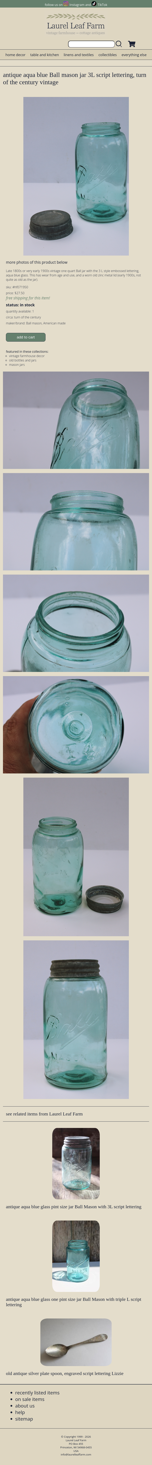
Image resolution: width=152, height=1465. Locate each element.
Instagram (76, 5)
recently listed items (37, 1392)
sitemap (24, 1418)
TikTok (102, 5)
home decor (15, 54)
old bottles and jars (22, 360)
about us (25, 1405)
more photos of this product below (36, 262)
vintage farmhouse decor (27, 356)
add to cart (26, 337)
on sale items (30, 1399)
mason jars (17, 364)
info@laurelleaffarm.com (76, 1454)
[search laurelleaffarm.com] (120, 44)
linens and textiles (79, 54)
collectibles (107, 54)
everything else (134, 54)
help (20, 1412)
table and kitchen (44, 54)
